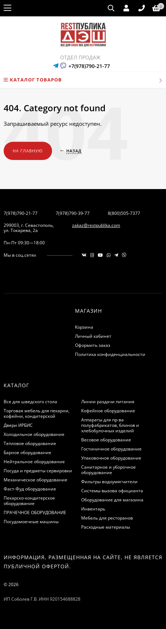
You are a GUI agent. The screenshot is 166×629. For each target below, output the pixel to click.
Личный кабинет (93, 336)
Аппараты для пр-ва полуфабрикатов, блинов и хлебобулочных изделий (110, 425)
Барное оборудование (27, 452)
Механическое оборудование (35, 480)
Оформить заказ (92, 345)
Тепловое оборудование (30, 443)
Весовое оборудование (106, 440)
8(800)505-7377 (124, 213)
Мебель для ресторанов (107, 518)
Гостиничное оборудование (111, 449)
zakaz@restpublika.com (96, 225)
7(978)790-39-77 (73, 213)
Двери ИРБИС (18, 425)
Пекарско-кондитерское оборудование (29, 500)
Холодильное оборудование (34, 434)
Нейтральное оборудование (34, 461)
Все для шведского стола (30, 401)
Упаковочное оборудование (111, 458)
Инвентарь (93, 509)
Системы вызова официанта (112, 491)
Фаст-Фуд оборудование (30, 489)
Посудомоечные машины (31, 521)
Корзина (84, 327)
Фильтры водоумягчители (109, 481)
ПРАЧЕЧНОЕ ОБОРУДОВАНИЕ (35, 512)
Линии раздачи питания (107, 401)
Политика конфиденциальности (110, 354)
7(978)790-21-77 (20, 213)
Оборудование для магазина (112, 500)
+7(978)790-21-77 (89, 66)
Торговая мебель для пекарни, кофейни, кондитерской (37, 413)
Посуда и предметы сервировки (38, 471)
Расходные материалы (105, 527)
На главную (28, 150)
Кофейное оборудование (108, 411)
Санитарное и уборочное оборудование (108, 470)
